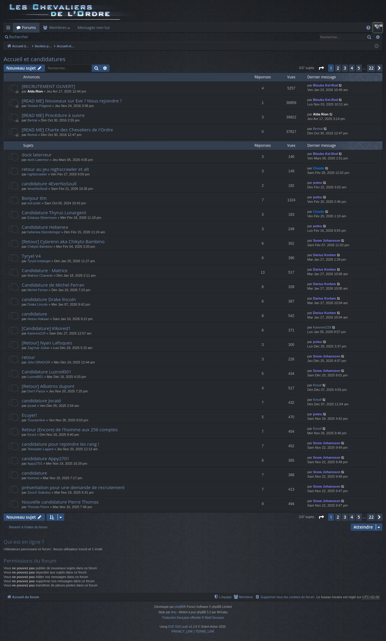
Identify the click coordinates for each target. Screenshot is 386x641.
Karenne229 (36, 333)
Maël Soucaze (214, 617)
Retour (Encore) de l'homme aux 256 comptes (70, 429)
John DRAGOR (38, 362)
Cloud (266, 27)
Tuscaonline (36, 420)
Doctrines (244, 27)
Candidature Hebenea (45, 227)
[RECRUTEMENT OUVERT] (48, 86)
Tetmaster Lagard (40, 449)
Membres (58, 27)
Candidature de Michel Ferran (53, 285)
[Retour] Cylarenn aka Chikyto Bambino (63, 241)
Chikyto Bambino (39, 246)
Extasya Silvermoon (42, 217)
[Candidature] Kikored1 (46, 328)
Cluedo (318, 168)
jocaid (31, 405)
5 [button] (359, 68)
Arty (173, 612)
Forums (29, 27)
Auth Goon (180, 27)
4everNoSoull (37, 188)
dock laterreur (37, 155)
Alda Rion (35, 91)
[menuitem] (368, 28)
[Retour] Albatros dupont (48, 386)
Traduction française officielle (181, 617)
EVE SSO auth (178, 626)
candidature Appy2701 (45, 458)
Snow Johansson (326, 240)
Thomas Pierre (38, 507)
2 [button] (338, 68)
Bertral (32, 120)
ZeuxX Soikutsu (39, 492)
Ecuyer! (29, 415)
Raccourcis (9, 29)
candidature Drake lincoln (49, 299)
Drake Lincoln (37, 304)
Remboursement (213, 27)
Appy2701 (35, 463)
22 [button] (371, 68)
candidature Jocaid (41, 400)
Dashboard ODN (293, 27)
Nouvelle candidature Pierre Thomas (60, 502)
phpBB (179, 606)
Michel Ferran (37, 290)
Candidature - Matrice (45, 270)
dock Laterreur (38, 160)
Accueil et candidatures (34, 59)
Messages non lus (94, 27)
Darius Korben (324, 255)
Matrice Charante (40, 275)
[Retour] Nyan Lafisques (47, 343)
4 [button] (352, 68)
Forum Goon (152, 27)
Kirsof (317, 385)
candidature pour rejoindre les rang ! (60, 444)
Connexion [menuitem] (379, 29)
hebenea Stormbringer (43, 232)
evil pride (34, 203)
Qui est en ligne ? (24, 541)
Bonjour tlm (34, 198)
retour (28, 357)
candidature (34, 314)
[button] (321, 68)
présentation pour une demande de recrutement (73, 487)
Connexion (56, 36)
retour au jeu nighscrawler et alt (55, 169)
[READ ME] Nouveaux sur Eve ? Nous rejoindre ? (72, 101)
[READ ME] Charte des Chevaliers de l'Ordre (67, 130)
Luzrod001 (35, 377)
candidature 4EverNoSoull (49, 184)
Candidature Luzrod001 (46, 372)
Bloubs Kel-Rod (325, 85)
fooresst (33, 478)
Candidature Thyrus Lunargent (54, 212)
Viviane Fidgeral (39, 106)
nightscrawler (37, 174)
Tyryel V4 (31, 256)
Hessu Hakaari (38, 319)
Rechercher (18, 36)
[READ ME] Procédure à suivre (53, 115)
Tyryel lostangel (38, 261)
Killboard (125, 27)
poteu (317, 182)
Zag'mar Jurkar (38, 348)
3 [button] (345, 68)
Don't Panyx (36, 391)
